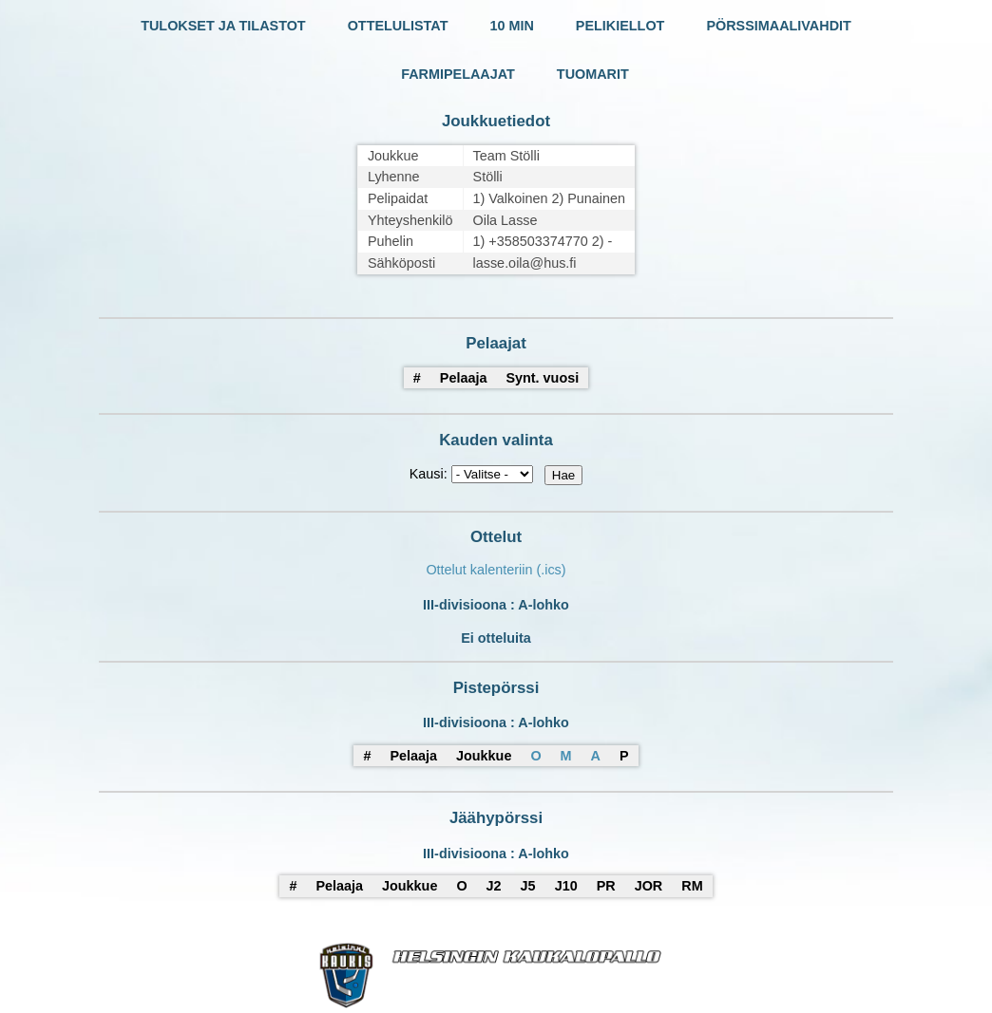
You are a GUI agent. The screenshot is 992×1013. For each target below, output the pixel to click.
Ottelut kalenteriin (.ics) (495, 569)
